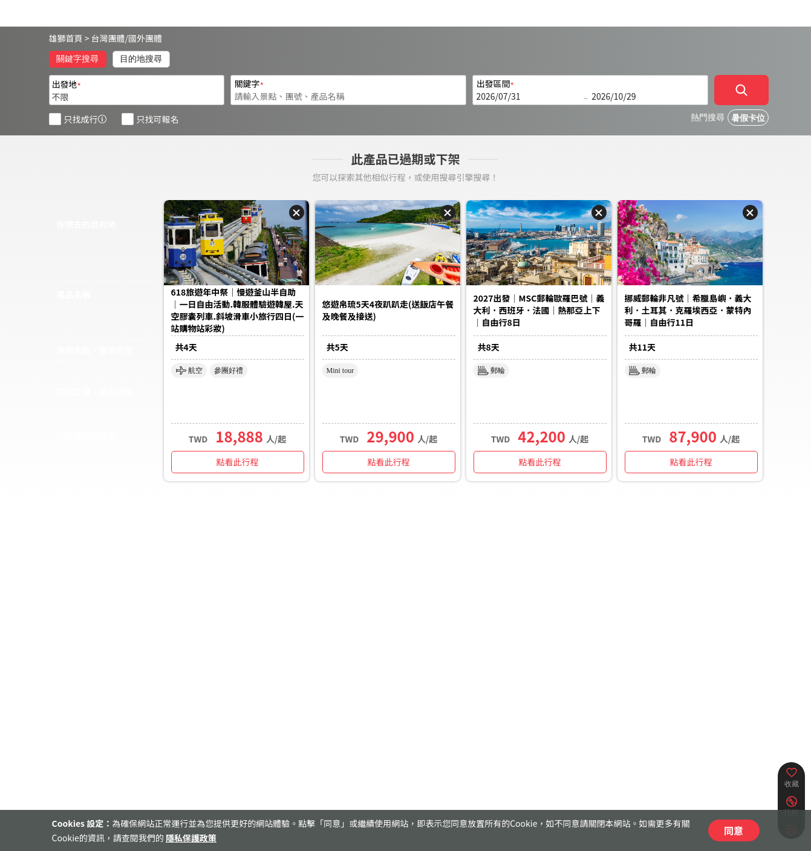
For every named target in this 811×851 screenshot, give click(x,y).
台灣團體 (108, 38)
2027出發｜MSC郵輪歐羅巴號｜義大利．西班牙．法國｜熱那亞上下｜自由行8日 (539, 310)
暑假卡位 (748, 118)
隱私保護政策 (191, 838)
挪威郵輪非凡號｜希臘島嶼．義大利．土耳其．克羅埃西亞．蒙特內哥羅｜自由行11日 (688, 310)
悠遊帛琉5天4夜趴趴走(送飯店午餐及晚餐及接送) (388, 310)
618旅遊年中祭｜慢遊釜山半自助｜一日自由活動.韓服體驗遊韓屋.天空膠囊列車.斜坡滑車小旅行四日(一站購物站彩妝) (237, 310)
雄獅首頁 (66, 38)
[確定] (741, 90)
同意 (733, 830)
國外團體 (145, 38)
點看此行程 (238, 462)
